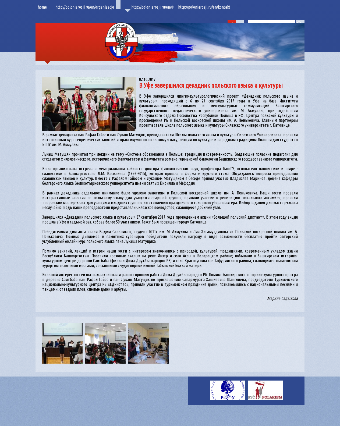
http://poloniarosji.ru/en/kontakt (204, 7)
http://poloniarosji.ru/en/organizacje (84, 7)
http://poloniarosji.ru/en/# (152, 7)
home (42, 7)
